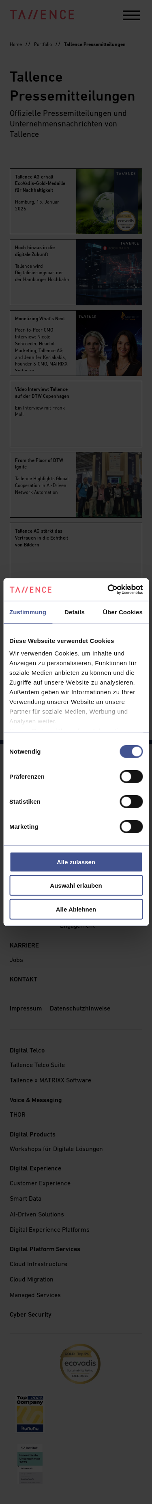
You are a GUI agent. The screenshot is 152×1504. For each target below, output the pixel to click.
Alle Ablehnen (76, 908)
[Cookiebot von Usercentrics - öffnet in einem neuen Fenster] (108, 589)
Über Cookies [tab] (123, 611)
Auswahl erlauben (76, 885)
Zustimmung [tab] (27, 611)
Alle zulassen (76, 861)
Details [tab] (74, 611)
